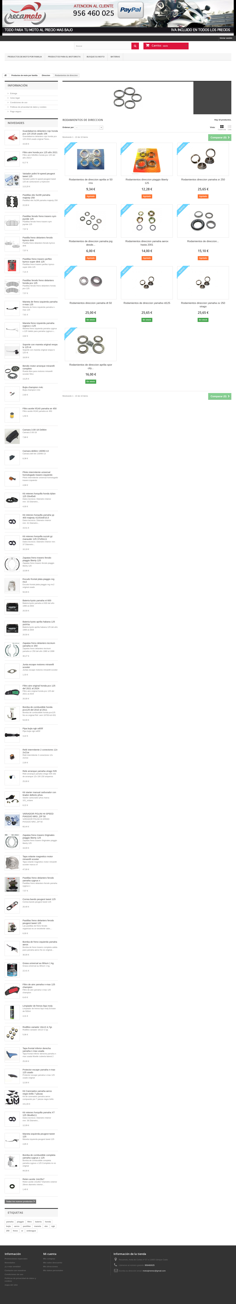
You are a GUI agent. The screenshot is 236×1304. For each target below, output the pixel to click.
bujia (8, 1226)
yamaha (9, 1222)
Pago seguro (15, 111)
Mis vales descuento (52, 1263)
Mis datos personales (53, 1270)
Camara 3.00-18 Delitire (35, 429)
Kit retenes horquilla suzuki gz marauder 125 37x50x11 (38, 537)
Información (18, 85)
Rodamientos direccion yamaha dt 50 (91, 303)
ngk (53, 1226)
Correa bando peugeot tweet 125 (39, 899)
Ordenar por (68, 127)
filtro (29, 1222)
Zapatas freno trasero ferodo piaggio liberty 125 (37, 559)
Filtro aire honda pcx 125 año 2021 (40, 152)
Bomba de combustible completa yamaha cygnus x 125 (39, 1156)
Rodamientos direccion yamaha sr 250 (203, 179)
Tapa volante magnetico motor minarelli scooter (38, 857)
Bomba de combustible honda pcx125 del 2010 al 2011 (37, 708)
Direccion (46, 75)
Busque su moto (95, 56)
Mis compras (49, 1259)
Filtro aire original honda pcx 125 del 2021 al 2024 (39, 687)
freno (15, 1231)
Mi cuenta (49, 1254)
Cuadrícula (222, 127)
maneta (37, 1226)
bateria (38, 1222)
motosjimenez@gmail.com (154, 1271)
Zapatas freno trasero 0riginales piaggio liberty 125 (38, 836)
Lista (229, 127)
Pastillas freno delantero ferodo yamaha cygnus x (38, 879)
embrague (31, 1231)
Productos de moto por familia (25, 56)
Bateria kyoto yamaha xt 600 (37, 600)
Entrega (13, 93)
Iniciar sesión (226, 38)
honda (48, 1222)
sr (22, 1231)
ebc (46, 1226)
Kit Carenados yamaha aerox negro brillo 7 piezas (37, 1092)
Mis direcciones (50, 1266)
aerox (16, 1226)
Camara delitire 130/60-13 (36, 451)
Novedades (16, 123)
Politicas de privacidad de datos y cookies (28, 107)
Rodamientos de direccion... (203, 241)
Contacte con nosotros (15, 1270)
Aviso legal (15, 98)
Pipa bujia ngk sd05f (33, 728)
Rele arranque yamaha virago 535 (40, 771)
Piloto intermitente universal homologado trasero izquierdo (37, 473)
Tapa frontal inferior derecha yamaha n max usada (37, 1049)
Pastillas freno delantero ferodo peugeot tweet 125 (38, 921)
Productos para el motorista (64, 56)
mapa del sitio (11, 1285)
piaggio (20, 1222)
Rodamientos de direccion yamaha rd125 (147, 303)
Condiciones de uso (18, 102)
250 (7, 1231)
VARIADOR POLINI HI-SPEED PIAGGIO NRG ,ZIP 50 (38, 815)
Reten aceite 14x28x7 (33, 1179)
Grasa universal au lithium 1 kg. (38, 963)
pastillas (27, 1226)
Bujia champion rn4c (33, 387)
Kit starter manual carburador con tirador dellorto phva (39, 793)
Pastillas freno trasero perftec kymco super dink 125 (37, 260)
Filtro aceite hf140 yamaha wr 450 (40, 408)
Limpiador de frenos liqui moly (38, 1006)
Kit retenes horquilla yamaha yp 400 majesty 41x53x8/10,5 (38, 516)
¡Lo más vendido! (13, 1266)
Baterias (115, 56)
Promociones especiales (16, 1259)
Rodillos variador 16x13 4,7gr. (37, 1027)
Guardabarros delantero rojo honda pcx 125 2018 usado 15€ (40, 132)
